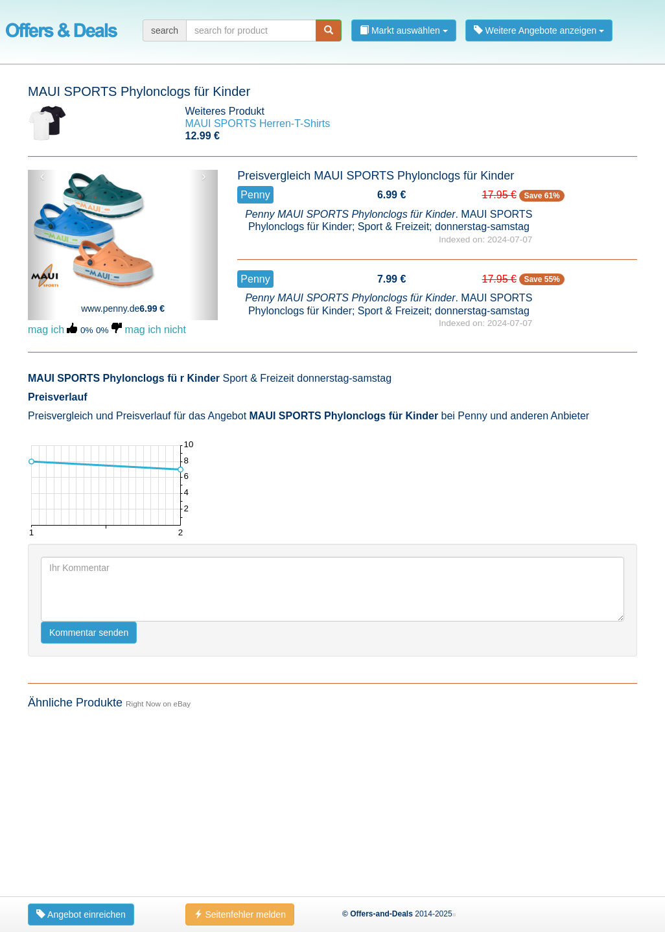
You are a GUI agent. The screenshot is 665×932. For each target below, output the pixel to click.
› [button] (204, 176)
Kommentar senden (88, 632)
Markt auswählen (404, 30)
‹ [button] (42, 176)
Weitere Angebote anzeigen (539, 30)
